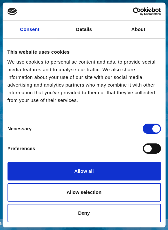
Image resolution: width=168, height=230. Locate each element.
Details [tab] (84, 29)
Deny (84, 213)
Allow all (84, 171)
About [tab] (138, 29)
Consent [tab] (29, 29)
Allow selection (84, 192)
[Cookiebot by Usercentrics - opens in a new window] (133, 11)
